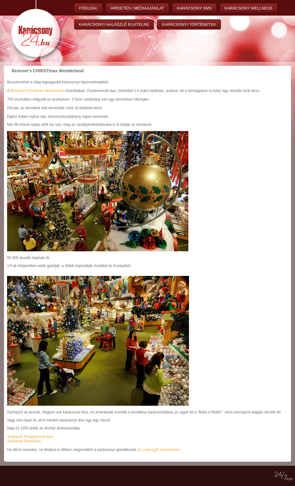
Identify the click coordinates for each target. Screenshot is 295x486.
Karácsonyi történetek (189, 24)
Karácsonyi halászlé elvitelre (114, 24)
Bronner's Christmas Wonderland (37, 91)
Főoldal (88, 8)
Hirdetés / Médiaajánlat (137, 8)
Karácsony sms (194, 8)
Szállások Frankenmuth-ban (30, 437)
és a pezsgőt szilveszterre (159, 450)
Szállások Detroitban (24, 441)
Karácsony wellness (249, 8)
